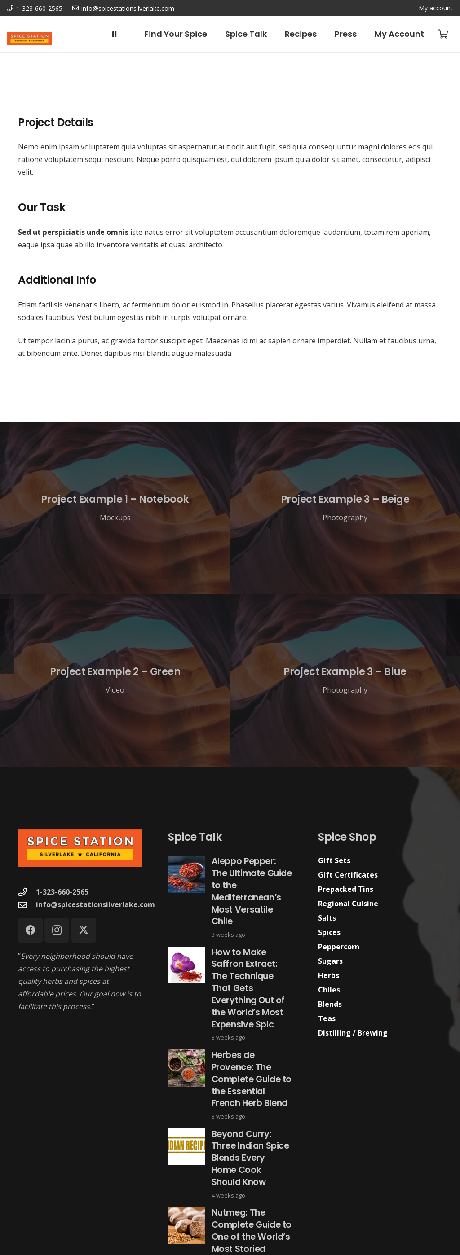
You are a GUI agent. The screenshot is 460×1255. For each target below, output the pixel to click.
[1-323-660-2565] (27, 892)
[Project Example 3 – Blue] (345, 680)
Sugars (330, 961)
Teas (327, 1018)
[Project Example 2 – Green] (115, 680)
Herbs (328, 975)
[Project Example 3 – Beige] (345, 508)
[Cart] (443, 34)
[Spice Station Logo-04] (29, 38)
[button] (114, 34)
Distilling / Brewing (353, 1033)
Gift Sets (334, 860)
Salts (327, 918)
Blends (330, 1004)
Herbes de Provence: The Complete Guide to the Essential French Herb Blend (252, 1079)
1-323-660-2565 (62, 892)
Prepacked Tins (345, 889)
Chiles (329, 990)
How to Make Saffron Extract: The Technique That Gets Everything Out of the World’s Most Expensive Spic (248, 988)
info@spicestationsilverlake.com (95, 904)
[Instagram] (56, 930)
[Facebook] (30, 930)
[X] (83, 930)
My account (436, 8)
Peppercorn (338, 947)
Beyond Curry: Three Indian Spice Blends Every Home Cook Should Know (250, 1158)
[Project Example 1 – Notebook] (115, 508)
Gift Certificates (348, 875)
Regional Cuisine (348, 903)
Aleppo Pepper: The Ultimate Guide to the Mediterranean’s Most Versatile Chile (252, 891)
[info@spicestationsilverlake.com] (27, 904)
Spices (329, 932)
